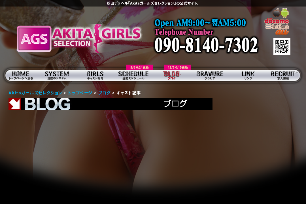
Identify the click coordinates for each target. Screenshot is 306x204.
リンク (249, 75)
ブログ (172, 75)
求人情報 (287, 75)
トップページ (19, 75)
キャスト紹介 (95, 75)
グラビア (210, 75)
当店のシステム (57, 75)
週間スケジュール (134, 75)
